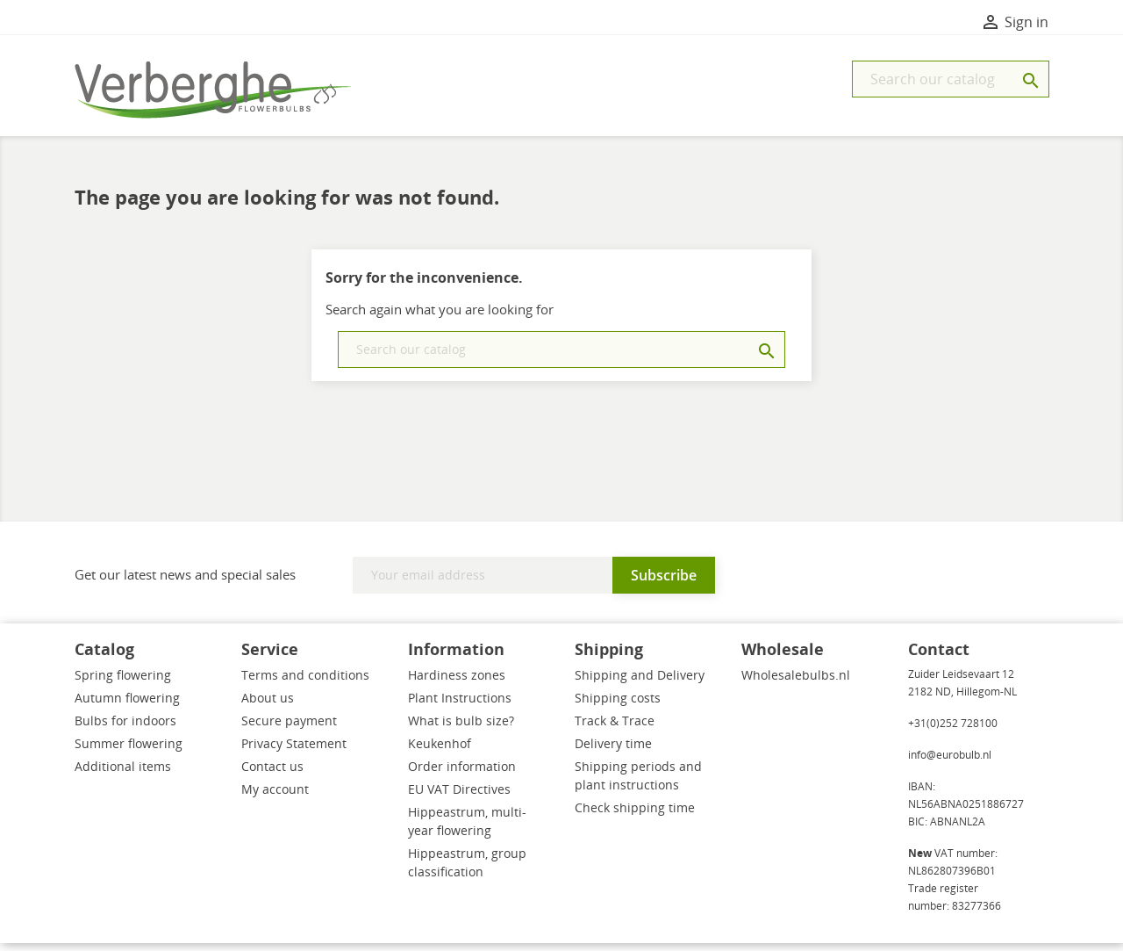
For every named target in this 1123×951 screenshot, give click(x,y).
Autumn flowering (127, 705)
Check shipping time (635, 815)
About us (267, 705)
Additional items (123, 774)
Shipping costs (618, 705)
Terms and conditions (305, 682)
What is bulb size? (461, 728)
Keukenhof (439, 751)
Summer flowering (128, 751)
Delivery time (613, 751)
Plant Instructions (459, 705)
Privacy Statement (294, 751)
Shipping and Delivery (640, 682)
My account (275, 797)
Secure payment (289, 728)
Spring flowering (123, 682)
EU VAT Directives (459, 797)
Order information (462, 774)
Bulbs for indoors (125, 728)
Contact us (272, 774)
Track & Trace (614, 728)
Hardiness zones (456, 682)
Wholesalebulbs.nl (795, 682)
